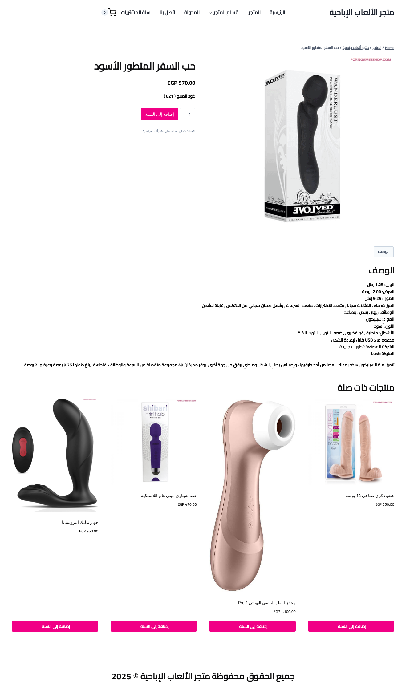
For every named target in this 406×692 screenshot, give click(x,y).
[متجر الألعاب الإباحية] (361, 12)
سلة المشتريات (135, 12)
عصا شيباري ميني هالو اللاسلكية (169, 496)
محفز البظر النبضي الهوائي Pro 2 (267, 603)
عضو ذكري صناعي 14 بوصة (370, 496)
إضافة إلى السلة (159, 114)
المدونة (192, 12)
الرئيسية (277, 12)
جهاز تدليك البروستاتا (80, 522)
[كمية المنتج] (187, 114)
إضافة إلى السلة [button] (351, 626)
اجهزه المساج (173, 131)
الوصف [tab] (384, 251)
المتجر (255, 12)
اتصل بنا (167, 12)
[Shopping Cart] (108, 12)
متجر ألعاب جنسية (153, 131)
